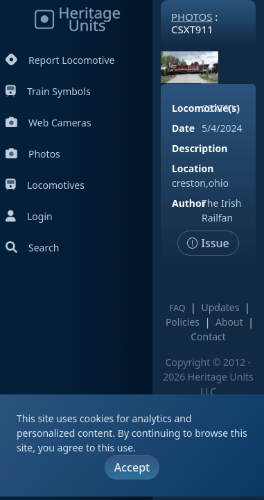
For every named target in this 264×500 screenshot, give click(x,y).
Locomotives (45, 185)
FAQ (177, 308)
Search (32, 247)
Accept (132, 467)
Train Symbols (48, 91)
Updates (220, 307)
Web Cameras (48, 122)
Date (183, 128)
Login (29, 216)
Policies (183, 321)
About (229, 321)
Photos (33, 153)
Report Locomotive (60, 60)
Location (192, 168)
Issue (208, 243)
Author (189, 203)
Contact (208, 336)
